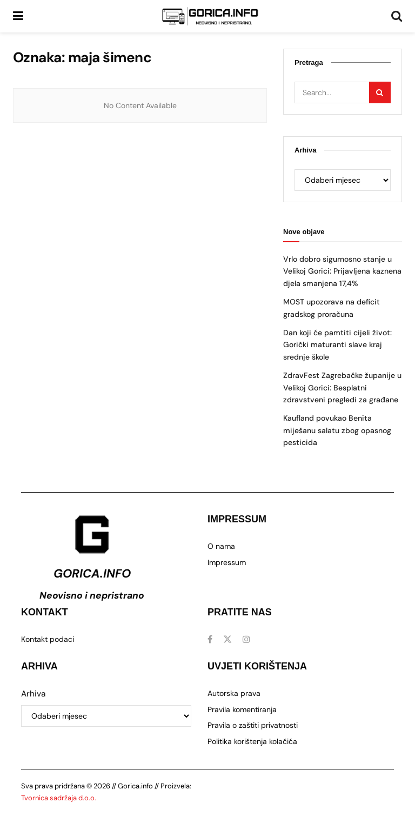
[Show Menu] (18, 16)
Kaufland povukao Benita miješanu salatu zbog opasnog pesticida (337, 430)
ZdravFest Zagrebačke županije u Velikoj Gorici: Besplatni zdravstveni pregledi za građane (342, 387)
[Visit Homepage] (210, 16)
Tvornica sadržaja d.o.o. (58, 797)
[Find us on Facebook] (210, 639)
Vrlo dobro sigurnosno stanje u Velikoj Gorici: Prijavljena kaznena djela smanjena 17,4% (342, 271)
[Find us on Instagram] (246, 639)
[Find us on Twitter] (227, 639)
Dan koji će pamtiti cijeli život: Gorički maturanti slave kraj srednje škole (337, 345)
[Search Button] (396, 16)
